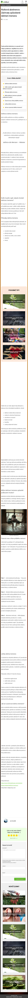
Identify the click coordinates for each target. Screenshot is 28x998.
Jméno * (4, 866)
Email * (3, 872)
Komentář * (4, 848)
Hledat (22, 1)
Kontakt (20, 996)
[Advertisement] (14, 32)
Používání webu (15, 996)
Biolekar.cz (3, 5)
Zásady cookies (9, 996)
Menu (26, 2)
